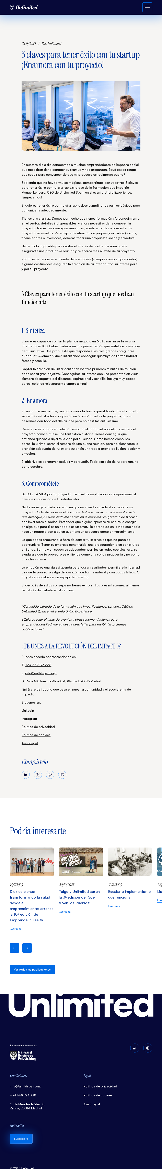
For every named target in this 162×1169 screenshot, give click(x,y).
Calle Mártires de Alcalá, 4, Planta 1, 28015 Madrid (63, 681)
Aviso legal (30, 743)
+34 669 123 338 (38, 665)
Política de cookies (36, 735)
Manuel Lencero (33, 192)
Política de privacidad (38, 727)
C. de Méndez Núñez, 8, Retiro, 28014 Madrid (27, 1106)
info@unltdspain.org (40, 673)
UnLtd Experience (117, 192)
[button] (14, 948)
